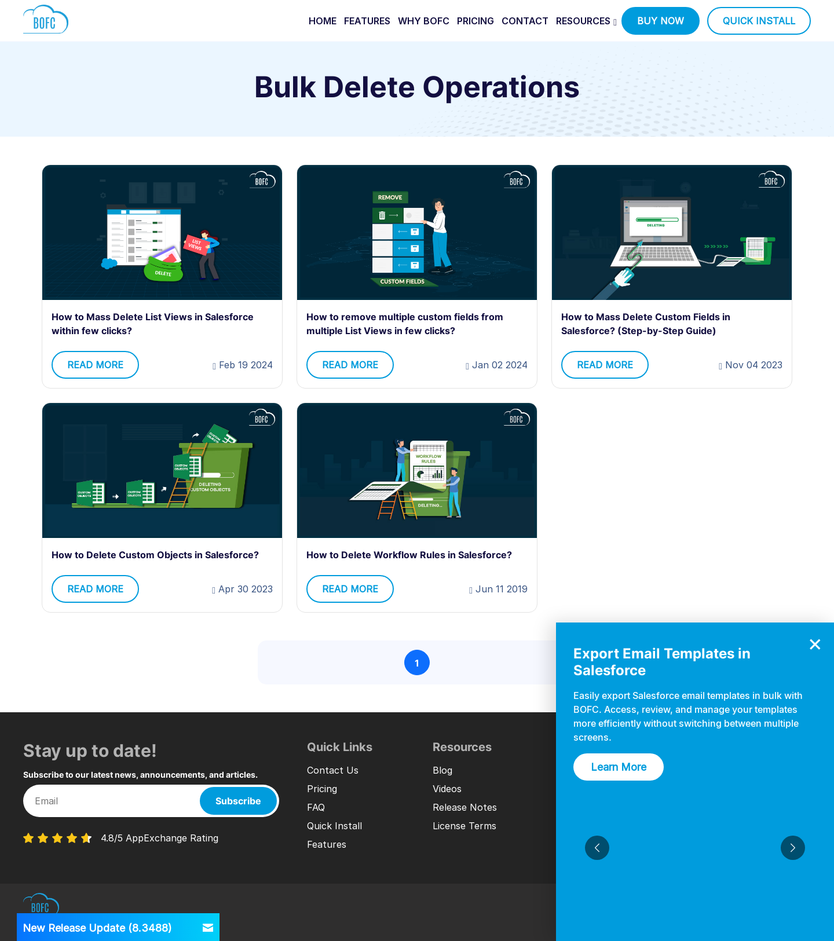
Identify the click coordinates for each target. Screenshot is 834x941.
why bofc (423, 21)
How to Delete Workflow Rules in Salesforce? (409, 555)
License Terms (464, 826)
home (322, 21)
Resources (583, 21)
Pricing (322, 788)
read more (95, 365)
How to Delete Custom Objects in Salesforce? (155, 555)
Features (326, 844)
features (367, 21)
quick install (759, 21)
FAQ (316, 807)
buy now (660, 21)
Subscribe (238, 801)
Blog (442, 770)
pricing (475, 21)
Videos (447, 788)
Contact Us (333, 770)
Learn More (618, 767)
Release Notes (465, 807)
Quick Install (334, 826)
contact (525, 21)
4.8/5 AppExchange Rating (159, 838)
